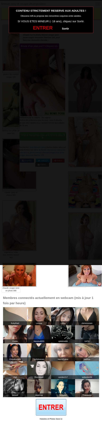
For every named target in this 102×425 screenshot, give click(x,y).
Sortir (65, 28)
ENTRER (43, 28)
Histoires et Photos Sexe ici (51, 419)
